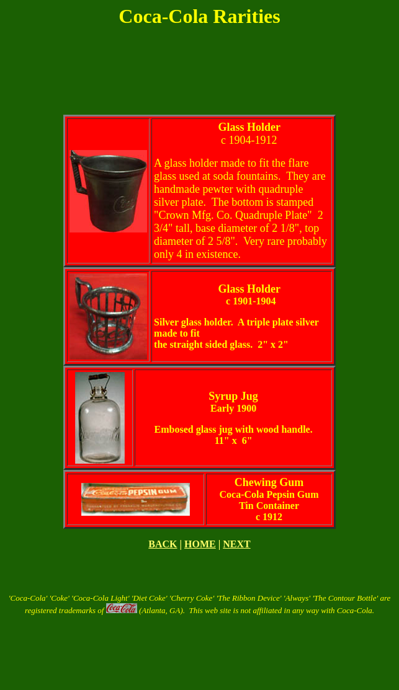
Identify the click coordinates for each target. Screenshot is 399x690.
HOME (200, 544)
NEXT (236, 544)
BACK (162, 544)
